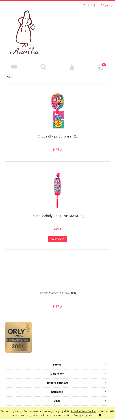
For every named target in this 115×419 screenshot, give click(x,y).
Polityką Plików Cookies (83, 411)
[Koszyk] (100, 67)
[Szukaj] (43, 67)
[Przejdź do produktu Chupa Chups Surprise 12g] (57, 110)
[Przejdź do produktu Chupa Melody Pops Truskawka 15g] (57, 190)
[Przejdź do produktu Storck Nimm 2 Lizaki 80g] (57, 271)
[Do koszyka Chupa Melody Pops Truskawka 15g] (57, 239)
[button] (14, 67)
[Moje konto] (72, 67)
